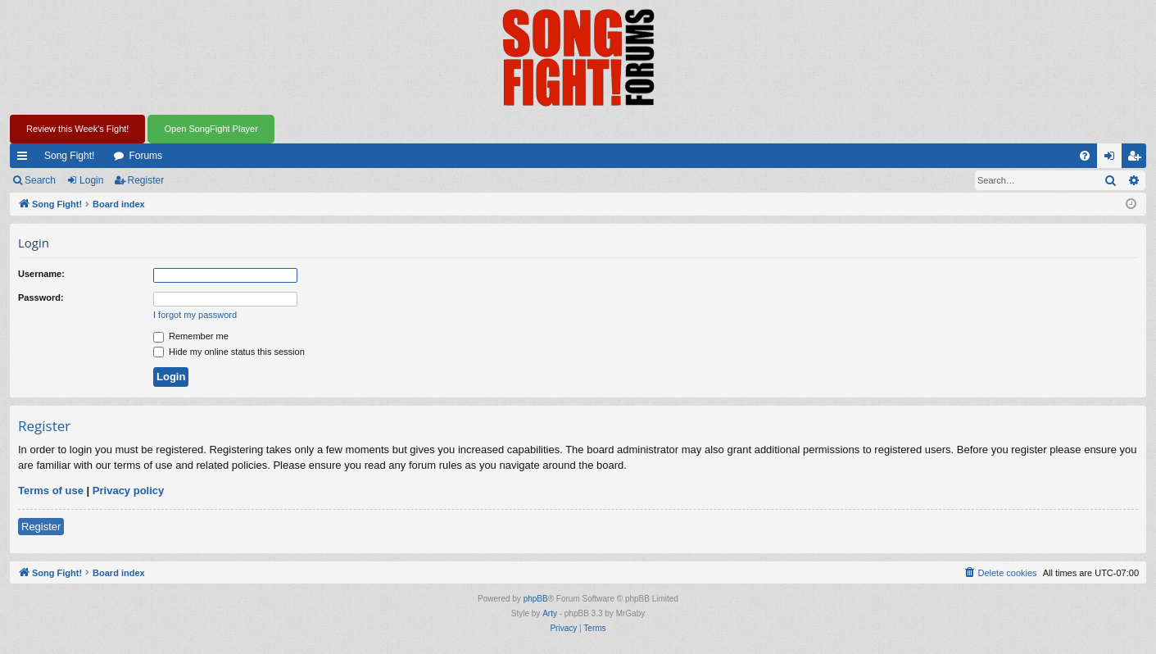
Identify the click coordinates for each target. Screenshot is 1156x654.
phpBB (536, 598)
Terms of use (51, 490)
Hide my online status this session (229, 352)
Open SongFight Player (210, 129)
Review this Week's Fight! (77, 129)
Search (40, 180)
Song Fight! (69, 155)
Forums (145, 155)
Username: (41, 274)
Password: (41, 297)
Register (146, 180)
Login (91, 180)
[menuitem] (1084, 155)
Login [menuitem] (1113, 159)
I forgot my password (195, 315)
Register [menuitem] (1137, 159)
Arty (549, 613)
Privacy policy (128, 490)
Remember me (191, 336)
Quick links (25, 159)
